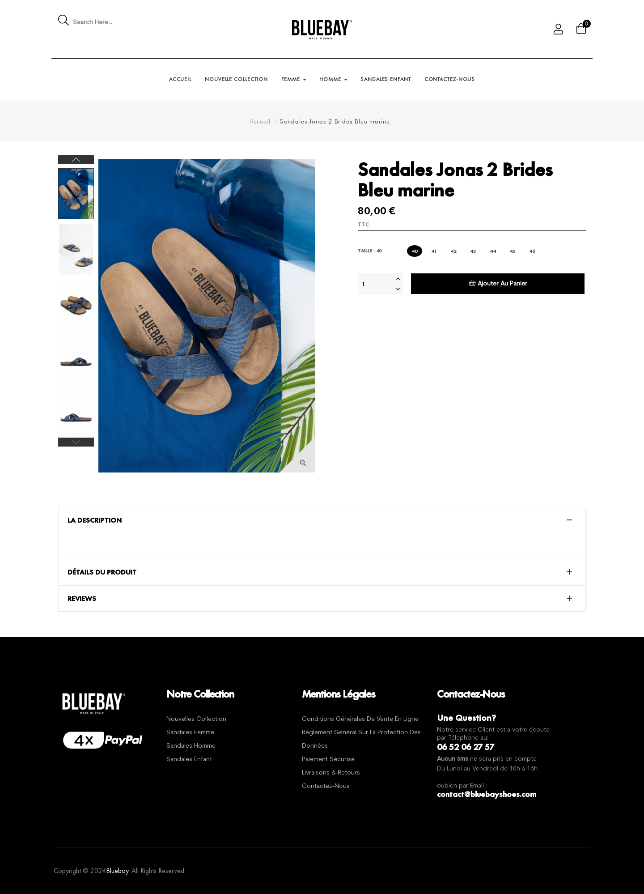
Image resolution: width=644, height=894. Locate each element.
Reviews (82, 599)
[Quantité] (376, 283)
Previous (76, 442)
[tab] (322, 520)
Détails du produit (102, 572)
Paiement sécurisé (328, 759)
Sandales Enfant (189, 759)
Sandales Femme (190, 732)
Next (76, 159)
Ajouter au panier (498, 283)
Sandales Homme (191, 746)
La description (95, 520)
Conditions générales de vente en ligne (360, 719)
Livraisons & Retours (331, 773)
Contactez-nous (326, 786)
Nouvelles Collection (196, 719)
